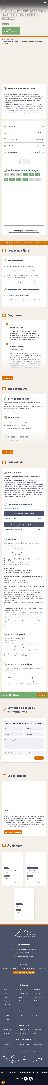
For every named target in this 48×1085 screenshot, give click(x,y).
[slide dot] (15, 76)
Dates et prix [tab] (39, 243)
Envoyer (39, 758)
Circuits (10, 39)
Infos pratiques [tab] (28, 243)
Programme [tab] (17, 243)
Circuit (7, 721)
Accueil (4, 39)
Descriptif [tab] (9, 243)
